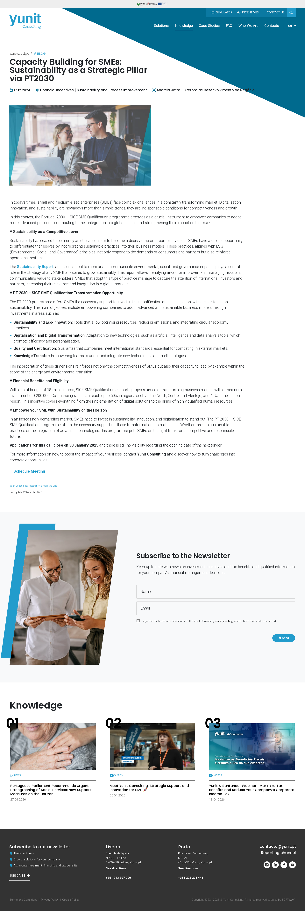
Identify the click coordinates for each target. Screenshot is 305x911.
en (292, 26)
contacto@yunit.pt (278, 846)
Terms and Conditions (23, 899)
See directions (116, 868)
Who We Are (248, 26)
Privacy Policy (223, 621)
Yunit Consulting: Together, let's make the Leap (33, 485)
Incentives (248, 12)
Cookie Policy (70, 899)
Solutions (161, 26)
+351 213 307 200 (118, 877)
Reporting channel (278, 853)
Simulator (221, 12)
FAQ (229, 26)
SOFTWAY (288, 899)
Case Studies (209, 26)
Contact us (276, 12)
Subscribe (19, 875)
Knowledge (184, 26)
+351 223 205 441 (190, 877)
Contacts (271, 26)
